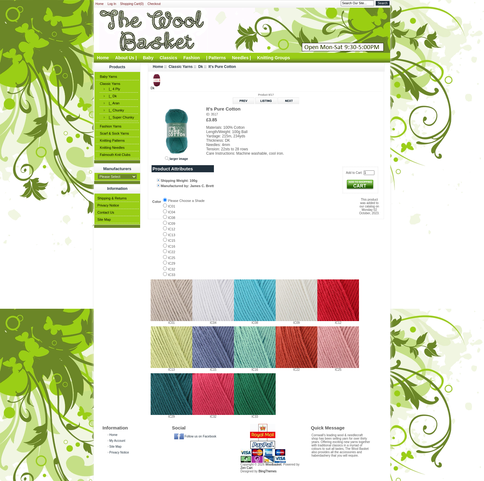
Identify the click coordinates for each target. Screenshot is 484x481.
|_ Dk (112, 96)
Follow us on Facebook (200, 436)
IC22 (171, 252)
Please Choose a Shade (186, 201)
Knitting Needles (112, 147)
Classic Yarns (110, 84)
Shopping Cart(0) (132, 4)
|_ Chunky (115, 110)
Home (99, 4)
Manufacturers (117, 168)
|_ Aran (113, 103)
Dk (200, 67)
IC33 (171, 275)
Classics (168, 57)
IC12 (171, 229)
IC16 (171, 246)
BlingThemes (267, 471)
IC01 (171, 206)
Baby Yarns (108, 76)
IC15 (171, 240)
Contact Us (105, 212)
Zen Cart (246, 468)
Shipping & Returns (112, 198)
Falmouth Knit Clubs (115, 155)
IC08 (171, 218)
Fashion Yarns (110, 126)
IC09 (171, 223)
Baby (148, 57)
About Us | (126, 57)
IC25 (171, 258)
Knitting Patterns (112, 140)
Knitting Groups (273, 57)
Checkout (154, 4)
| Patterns (216, 57)
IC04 (171, 212)
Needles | (241, 57)
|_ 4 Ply (113, 89)
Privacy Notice (108, 205)
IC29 (171, 263)
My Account (117, 440)
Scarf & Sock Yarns (114, 133)
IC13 (171, 235)
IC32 (171, 269)
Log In (111, 4)
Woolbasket (273, 464)
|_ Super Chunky (120, 117)
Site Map (104, 219)
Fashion (191, 57)
